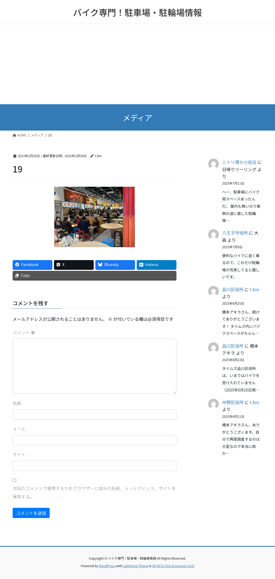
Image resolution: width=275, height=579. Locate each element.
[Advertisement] (137, 64)
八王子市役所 (235, 232)
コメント (24, 332)
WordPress (107, 565)
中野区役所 (233, 402)
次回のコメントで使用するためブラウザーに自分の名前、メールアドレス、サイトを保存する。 (94, 492)
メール (19, 429)
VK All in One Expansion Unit (173, 565)
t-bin (254, 289)
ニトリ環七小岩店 (239, 162)
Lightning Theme (136, 565)
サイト (19, 454)
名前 (17, 403)
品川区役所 (233, 289)
